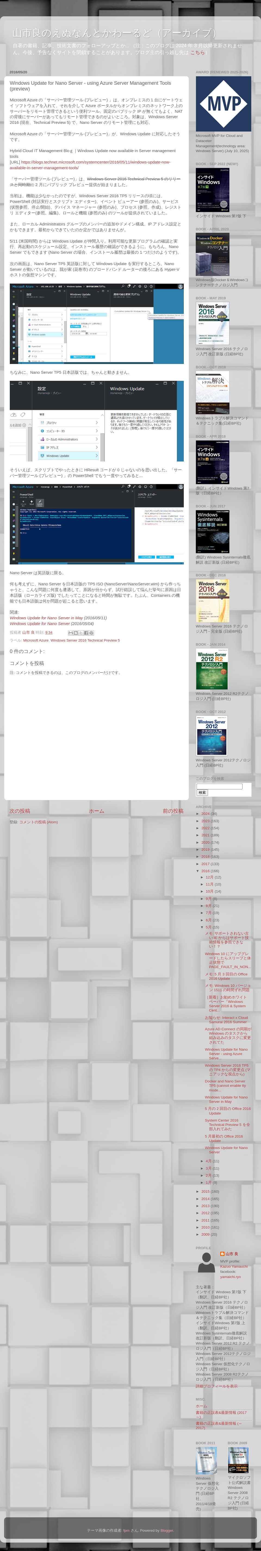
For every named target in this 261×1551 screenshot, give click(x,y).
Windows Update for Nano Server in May (47, 618)
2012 (206, 1213)
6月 (209, 920)
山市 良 (232, 1254)
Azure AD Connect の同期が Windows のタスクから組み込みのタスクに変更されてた (228, 1035)
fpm (126, 1530)
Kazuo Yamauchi (234, 1266)
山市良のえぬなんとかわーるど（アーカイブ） (117, 32)
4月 (209, 1161)
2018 (206, 857)
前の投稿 (173, 811)
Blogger (166, 1530)
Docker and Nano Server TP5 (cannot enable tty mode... (225, 1085)
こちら (197, 52)
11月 (210, 884)
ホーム (96, 811)
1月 (209, 1182)
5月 (209, 927)
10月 (210, 891)
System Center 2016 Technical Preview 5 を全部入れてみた (227, 1124)
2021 (206, 835)
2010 (206, 1227)
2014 (206, 1199)
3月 (209, 1168)
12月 (210, 877)
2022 (206, 828)
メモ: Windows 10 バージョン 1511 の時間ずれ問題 (228, 988)
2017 (206, 864)
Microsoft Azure (36, 640)
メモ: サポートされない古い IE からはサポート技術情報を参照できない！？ (227, 940)
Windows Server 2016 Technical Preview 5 (85, 640)
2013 (206, 1206)
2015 (206, 1191)
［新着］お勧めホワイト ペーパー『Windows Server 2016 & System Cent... (226, 1004)
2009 (206, 1234)
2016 (206, 871)
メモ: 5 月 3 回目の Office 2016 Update (226, 976)
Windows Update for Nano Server (40, 623)
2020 (206, 842)
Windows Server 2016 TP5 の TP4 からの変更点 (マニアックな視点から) (228, 1069)
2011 (206, 1220)
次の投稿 (20, 811)
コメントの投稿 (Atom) (38, 822)
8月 (209, 906)
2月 (209, 1175)
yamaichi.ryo (230, 1277)
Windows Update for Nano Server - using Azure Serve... (226, 1053)
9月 (209, 899)
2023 (206, 821)
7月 (209, 913)
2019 (206, 849)
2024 (206, 814)
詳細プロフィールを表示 (217, 1386)
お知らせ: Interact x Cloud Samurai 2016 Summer (226, 1020)
